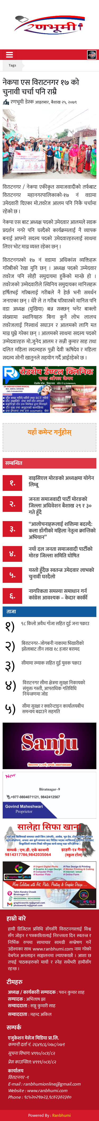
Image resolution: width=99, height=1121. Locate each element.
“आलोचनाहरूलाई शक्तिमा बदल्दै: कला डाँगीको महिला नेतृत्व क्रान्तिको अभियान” (62, 531)
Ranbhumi (61, 1115)
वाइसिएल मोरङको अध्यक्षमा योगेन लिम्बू (61, 481)
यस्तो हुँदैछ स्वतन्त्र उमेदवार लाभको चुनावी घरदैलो (61, 573)
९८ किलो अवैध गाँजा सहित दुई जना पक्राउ (55, 624)
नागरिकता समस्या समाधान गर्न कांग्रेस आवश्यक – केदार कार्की (58, 594)
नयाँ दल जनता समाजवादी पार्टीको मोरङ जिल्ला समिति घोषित (60, 552)
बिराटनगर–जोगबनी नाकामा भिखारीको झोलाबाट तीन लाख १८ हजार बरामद (53, 646)
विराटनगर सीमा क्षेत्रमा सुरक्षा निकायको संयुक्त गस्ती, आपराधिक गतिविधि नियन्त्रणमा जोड (54, 688)
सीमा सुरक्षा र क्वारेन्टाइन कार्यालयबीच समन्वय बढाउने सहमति (53, 709)
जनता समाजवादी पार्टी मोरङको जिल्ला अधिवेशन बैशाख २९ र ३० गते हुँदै (60, 506)
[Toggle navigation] (9, 54)
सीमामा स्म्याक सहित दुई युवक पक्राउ (51, 663)
